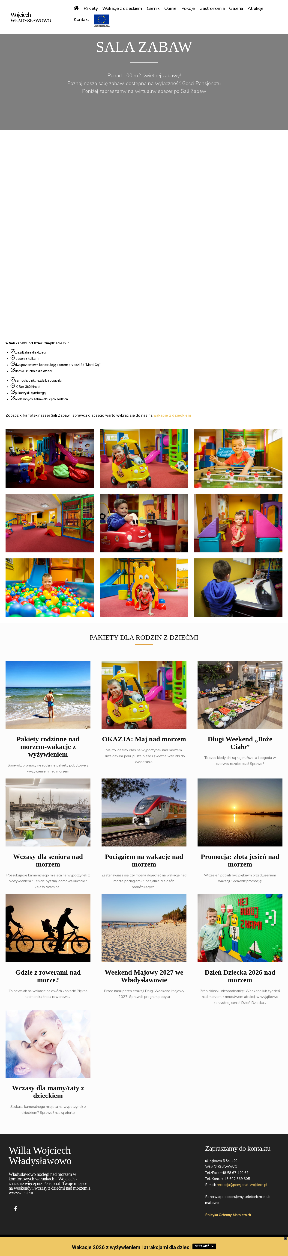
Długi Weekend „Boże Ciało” (240, 744)
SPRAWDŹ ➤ (204, 1246)
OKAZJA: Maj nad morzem (144, 740)
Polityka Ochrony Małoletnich (228, 1216)
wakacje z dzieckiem (172, 416)
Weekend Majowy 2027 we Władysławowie (144, 977)
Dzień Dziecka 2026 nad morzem (240, 977)
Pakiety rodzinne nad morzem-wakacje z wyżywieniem (48, 748)
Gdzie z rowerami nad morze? (48, 977)
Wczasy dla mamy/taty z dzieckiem (48, 1093)
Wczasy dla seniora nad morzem (48, 861)
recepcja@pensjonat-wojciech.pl (242, 1186)
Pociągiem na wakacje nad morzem (144, 861)
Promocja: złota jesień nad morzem (240, 861)
